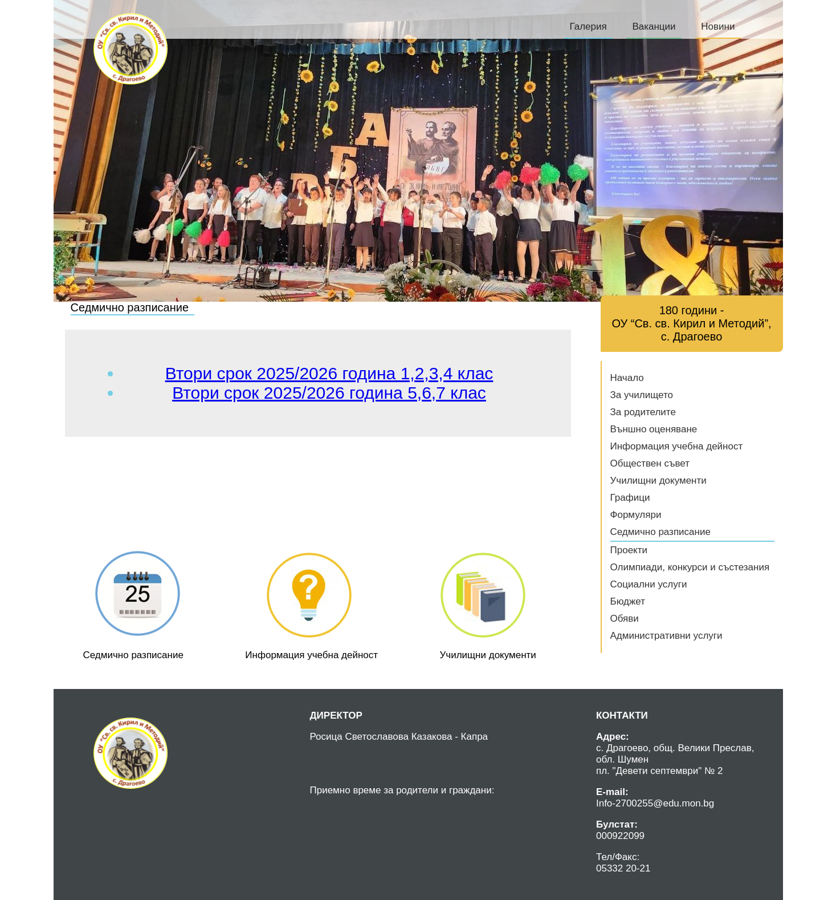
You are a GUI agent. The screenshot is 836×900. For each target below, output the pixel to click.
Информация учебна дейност (676, 446)
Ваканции (653, 26)
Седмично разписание (660, 531)
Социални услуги (648, 584)
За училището (641, 395)
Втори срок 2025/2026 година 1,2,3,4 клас (329, 373)
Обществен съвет (650, 463)
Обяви (624, 618)
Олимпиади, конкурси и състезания (690, 567)
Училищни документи (658, 480)
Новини (718, 26)
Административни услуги (666, 635)
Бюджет (628, 601)
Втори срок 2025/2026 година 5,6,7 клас (329, 392)
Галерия (587, 26)
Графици (630, 497)
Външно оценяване (654, 429)
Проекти (629, 550)
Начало (627, 377)
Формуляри (636, 514)
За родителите (643, 412)
